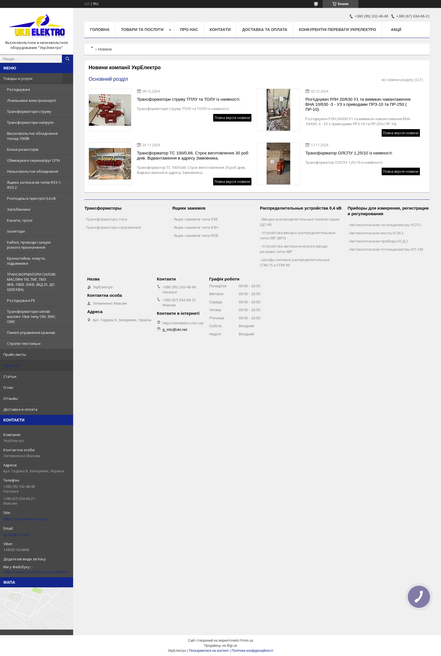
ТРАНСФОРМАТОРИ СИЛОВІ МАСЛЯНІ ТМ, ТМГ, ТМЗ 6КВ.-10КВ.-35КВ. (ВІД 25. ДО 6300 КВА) (31, 282)
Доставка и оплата (20, 409)
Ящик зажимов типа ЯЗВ (196, 219)
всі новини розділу (397, 80)
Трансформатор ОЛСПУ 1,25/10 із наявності (348, 152)
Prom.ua (246, 640)
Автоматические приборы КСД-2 (379, 241)
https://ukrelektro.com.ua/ (25, 519)
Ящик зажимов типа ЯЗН (196, 227)
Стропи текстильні (23, 343)
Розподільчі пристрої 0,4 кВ (31, 198)
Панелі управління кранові (31, 332)
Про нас (189, 29)
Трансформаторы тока (106, 219)
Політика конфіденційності (252, 651)
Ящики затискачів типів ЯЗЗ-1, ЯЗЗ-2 (34, 185)
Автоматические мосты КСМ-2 (377, 232)
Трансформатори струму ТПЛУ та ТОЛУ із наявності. (188, 99)
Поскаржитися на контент (209, 651)
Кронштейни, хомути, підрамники (26, 261)
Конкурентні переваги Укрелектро (337, 29)
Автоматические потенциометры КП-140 (386, 249)
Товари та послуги (142, 29)
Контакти (220, 29)
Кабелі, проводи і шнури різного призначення (29, 245)
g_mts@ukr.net (16, 534)
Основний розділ (108, 79)
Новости (11, 365)
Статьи (9, 376)
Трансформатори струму (29, 111)
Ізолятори (16, 231)
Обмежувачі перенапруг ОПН (33, 160)
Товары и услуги (17, 78)
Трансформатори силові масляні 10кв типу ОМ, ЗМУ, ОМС (31, 316)
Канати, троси (19, 220)
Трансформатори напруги (30, 122)
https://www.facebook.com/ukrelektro (35, 571)
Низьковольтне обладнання (32, 171)
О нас (8, 387)
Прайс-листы (14, 354)
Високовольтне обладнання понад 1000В (32, 136)
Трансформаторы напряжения (113, 227)
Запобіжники (18, 209)
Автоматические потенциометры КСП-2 (385, 224)
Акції (396, 29)
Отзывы (10, 398)
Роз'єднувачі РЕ (21, 300)
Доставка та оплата (264, 29)
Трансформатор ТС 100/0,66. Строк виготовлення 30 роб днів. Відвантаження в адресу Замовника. (192, 155)
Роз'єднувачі (18, 89)
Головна (99, 29)
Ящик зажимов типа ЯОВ (196, 235)
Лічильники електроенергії (31, 100)
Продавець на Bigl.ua (220, 646)
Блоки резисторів (23, 149)
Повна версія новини (232, 117)
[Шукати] (67, 59)
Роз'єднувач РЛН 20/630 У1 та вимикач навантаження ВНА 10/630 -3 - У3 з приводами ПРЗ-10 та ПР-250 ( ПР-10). (358, 104)
